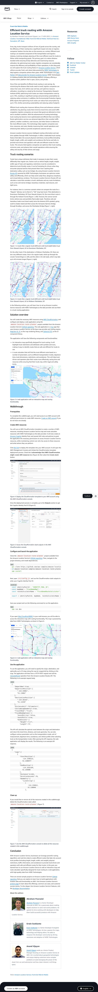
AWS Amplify (71, 43)
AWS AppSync (71, 36)
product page (14, 884)
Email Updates (73, 72)
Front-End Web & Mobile (19, 26)
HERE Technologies (50, 70)
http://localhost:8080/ (25, 616)
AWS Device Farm (73, 38)
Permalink (13, 41)
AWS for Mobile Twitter (76, 63)
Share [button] (21, 41)
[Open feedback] (96, 496)
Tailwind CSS (47, 331)
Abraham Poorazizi (33, 903)
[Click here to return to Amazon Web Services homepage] (7, 10)
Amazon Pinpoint (73, 40)
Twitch (70, 70)
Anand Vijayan (31, 950)
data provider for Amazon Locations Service (32, 75)
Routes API (13, 173)
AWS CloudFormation (50, 319)
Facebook (71, 65)
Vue (52, 327)
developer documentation (21, 888)
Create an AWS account (49, 418)
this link (16, 448)
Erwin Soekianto (32, 928)
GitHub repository (28, 327)
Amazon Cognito (15, 436)
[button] (94, 2)
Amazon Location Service (47, 68)
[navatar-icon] (93, 2)
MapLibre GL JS (15, 331)
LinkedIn (71, 67)
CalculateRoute (15, 676)
